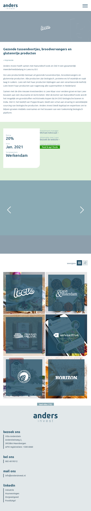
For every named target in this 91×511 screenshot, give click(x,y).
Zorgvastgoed (12, 497)
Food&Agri (10, 500)
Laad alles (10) (45, 404)
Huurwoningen (12, 493)
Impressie (9, 60)
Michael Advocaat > (49, 133)
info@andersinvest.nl (15, 475)
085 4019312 (11, 461)
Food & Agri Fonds (50, 147)
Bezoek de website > (50, 139)
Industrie (9, 490)
